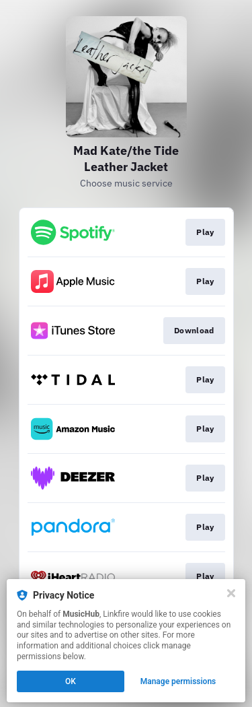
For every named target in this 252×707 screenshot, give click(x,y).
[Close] (231, 593)
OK (70, 681)
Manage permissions (178, 681)
